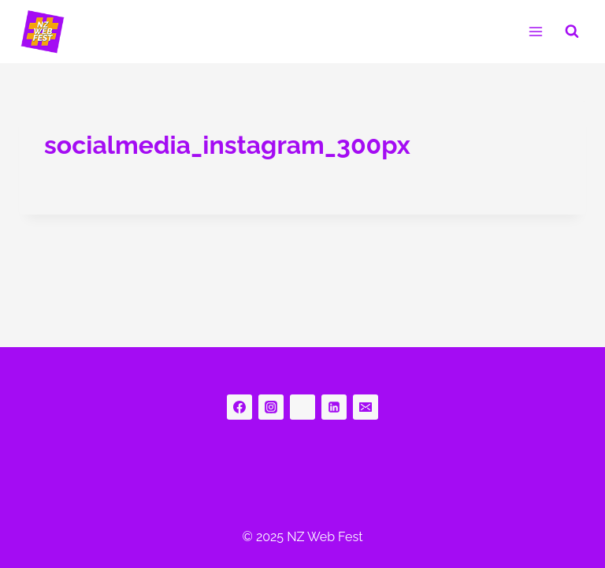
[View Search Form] (572, 31)
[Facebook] (239, 407)
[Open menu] (535, 31)
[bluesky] (302, 407)
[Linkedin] (334, 407)
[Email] (365, 407)
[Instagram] (271, 407)
